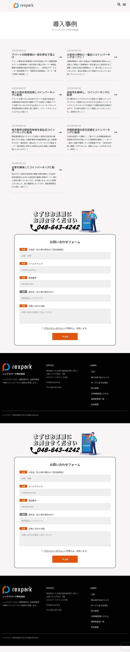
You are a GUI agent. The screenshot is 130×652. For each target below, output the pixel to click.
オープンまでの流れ (102, 383)
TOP (95, 372)
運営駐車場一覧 (100, 401)
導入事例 (97, 389)
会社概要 (97, 407)
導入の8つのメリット (102, 377)
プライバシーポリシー (54, 328)
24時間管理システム (102, 395)
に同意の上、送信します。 (66, 328)
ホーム (54, 29)
